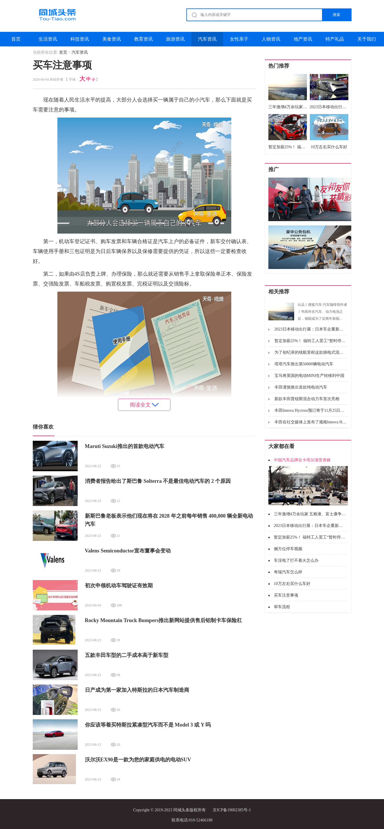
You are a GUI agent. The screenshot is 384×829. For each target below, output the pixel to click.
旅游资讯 (175, 39)
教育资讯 (143, 39)
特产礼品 (334, 39)
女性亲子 (239, 39)
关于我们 (366, 39)
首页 (16, 39)
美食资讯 (111, 39)
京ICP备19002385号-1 (232, 810)
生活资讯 (48, 39)
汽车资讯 (207, 39)
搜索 (336, 14)
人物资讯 (271, 39)
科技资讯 (79, 39)
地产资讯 (303, 39)
